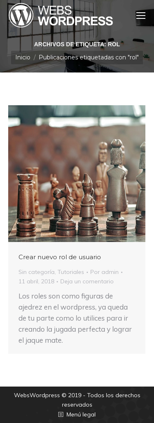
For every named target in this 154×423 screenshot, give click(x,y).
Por (104, 272)
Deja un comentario (87, 281)
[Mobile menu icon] (141, 15)
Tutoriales (70, 272)
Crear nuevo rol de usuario (59, 257)
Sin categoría (36, 272)
